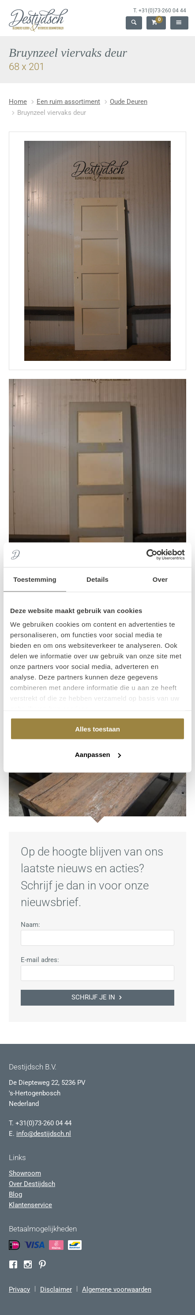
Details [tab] (97, 579)
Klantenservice (30, 1205)
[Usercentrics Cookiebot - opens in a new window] (146, 555)
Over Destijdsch (32, 1184)
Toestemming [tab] (34, 579)
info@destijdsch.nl (43, 1134)
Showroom (25, 1173)
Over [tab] (160, 579)
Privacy (19, 1289)
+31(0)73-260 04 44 (162, 10)
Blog (15, 1194)
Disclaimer (56, 1289)
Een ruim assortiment (68, 102)
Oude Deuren (128, 102)
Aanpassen (98, 754)
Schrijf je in (97, 997)
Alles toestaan (97, 728)
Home (18, 102)
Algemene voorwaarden (116, 1289)
